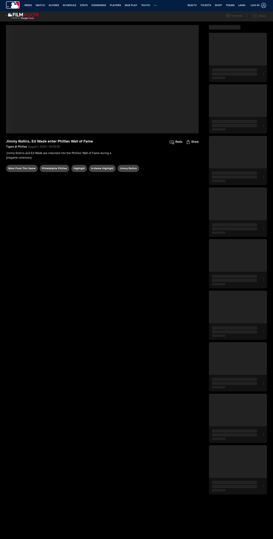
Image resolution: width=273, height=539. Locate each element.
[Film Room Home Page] (22, 16)
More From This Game (21, 168)
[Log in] (257, 5)
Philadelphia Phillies (54, 168)
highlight (79, 168)
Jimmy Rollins (128, 168)
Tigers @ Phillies (16, 146)
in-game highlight (102, 168)
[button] (234, 16)
